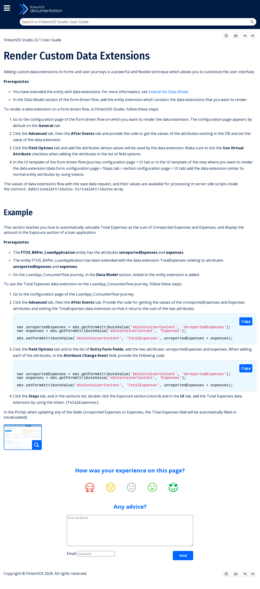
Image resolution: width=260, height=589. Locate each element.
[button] (252, 22)
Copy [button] (245, 320)
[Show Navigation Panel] (252, 9)
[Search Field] (138, 22)
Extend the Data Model (168, 91)
